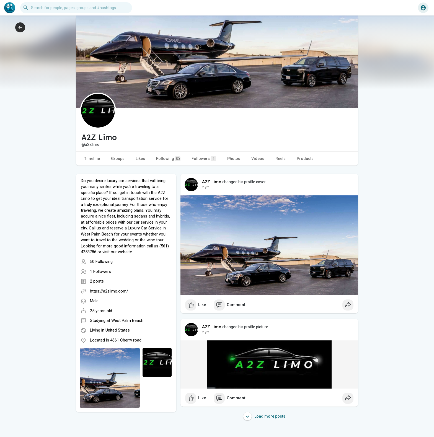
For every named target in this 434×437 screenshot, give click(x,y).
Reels (280, 158)
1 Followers (100, 271)
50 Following (101, 261)
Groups (118, 158)
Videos (257, 158)
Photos (233, 158)
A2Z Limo (211, 181)
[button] (76, 7)
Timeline (92, 158)
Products (305, 158)
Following (168, 158)
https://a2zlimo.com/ (109, 291)
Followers (204, 158)
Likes (140, 158)
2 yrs (206, 187)
